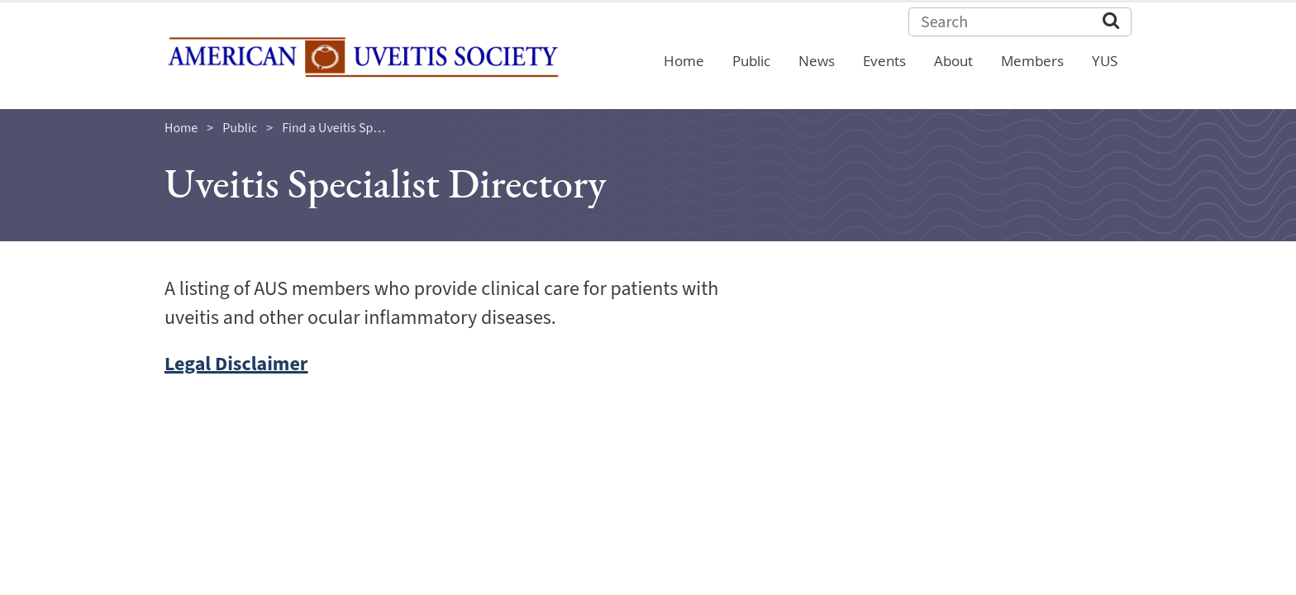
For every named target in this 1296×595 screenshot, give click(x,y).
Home (181, 128)
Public (239, 128)
